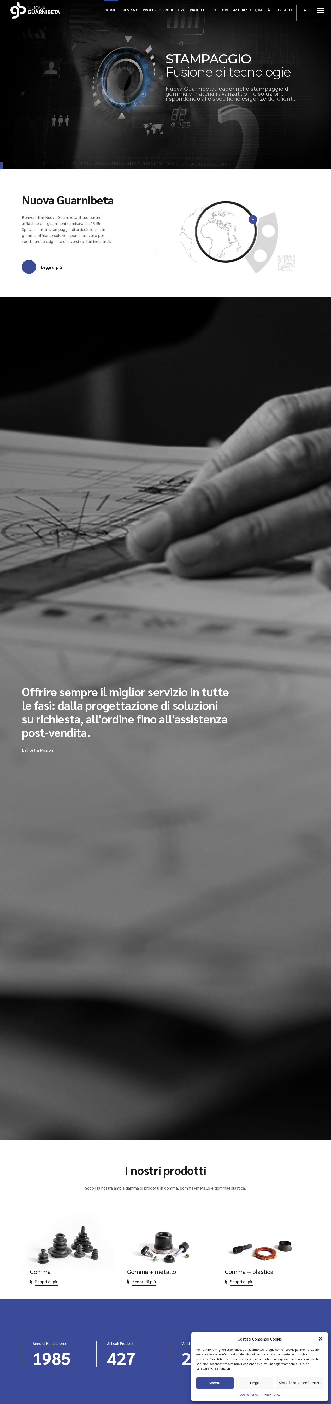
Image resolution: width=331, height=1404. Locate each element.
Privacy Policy (270, 1394)
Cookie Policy (248, 1394)
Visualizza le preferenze (299, 1382)
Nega (254, 1382)
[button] (320, 1338)
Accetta (214, 1382)
